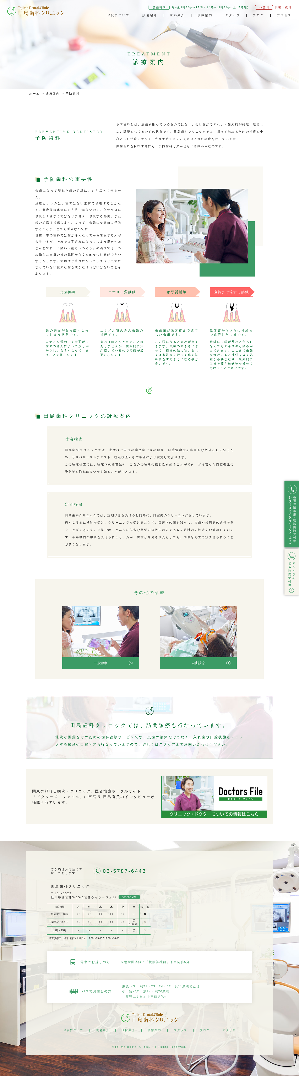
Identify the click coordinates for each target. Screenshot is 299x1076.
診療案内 (205, 15)
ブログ (258, 15)
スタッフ (232, 15)
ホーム (34, 93)
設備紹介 (149, 15)
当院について (118, 15)
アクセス (284, 15)
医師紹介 (177, 15)
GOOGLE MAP (129, 897)
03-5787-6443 (124, 871)
